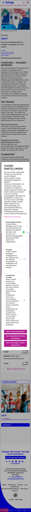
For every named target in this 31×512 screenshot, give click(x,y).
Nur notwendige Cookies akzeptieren (15, 344)
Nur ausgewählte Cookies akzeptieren (15, 337)
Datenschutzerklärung (12, 217)
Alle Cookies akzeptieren (15, 331)
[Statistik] (21, 259)
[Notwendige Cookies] (24, 232)
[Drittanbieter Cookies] (21, 300)
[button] (28, 232)
